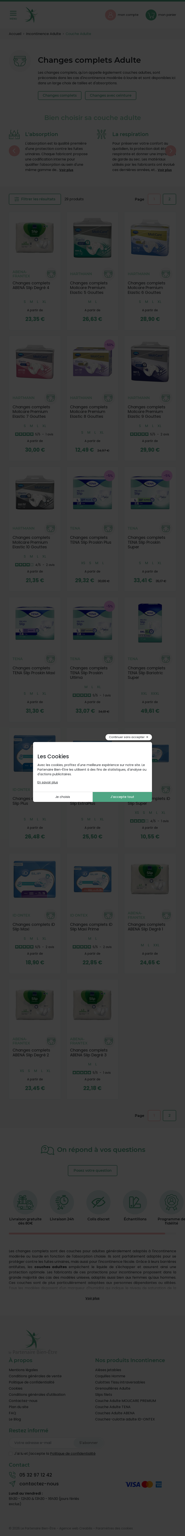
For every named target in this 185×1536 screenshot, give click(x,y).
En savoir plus (47, 782)
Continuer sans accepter (127, 737)
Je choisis (62, 797)
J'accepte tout (122, 797)
